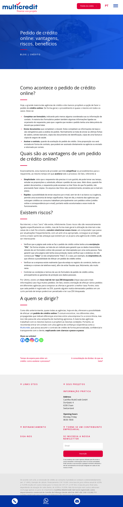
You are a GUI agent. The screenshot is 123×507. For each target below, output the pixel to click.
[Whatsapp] (41, 340)
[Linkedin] (27, 340)
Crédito (35, 54)
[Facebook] (22, 340)
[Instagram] (32, 340)
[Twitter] (36, 340)
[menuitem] (106, 5)
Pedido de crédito (87, 6)
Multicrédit (25, 327)
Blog (23, 54)
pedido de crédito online (70, 259)
